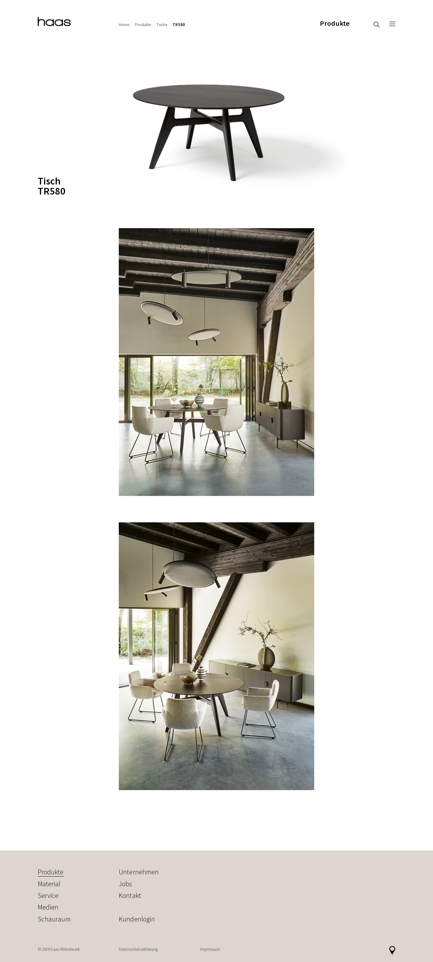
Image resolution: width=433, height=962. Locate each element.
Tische (162, 24)
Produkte (335, 23)
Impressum (210, 949)
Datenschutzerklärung (138, 949)
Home (124, 24)
